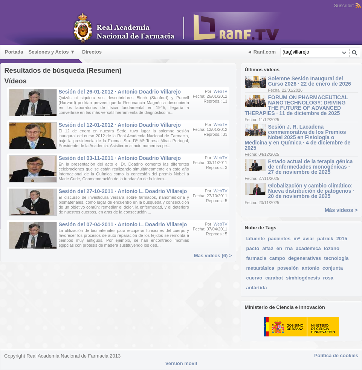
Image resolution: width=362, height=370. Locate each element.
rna (289, 248)
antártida (256, 287)
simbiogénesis (303, 278)
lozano (331, 248)
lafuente (255, 238)
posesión (288, 268)
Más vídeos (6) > (213, 255)
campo (277, 258)
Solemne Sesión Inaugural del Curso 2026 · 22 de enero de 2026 (309, 81)
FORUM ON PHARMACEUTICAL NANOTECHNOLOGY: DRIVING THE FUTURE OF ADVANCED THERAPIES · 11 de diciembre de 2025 (296, 105)
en (279, 248)
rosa (328, 278)
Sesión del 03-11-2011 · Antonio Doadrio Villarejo (120, 158)
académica (308, 248)
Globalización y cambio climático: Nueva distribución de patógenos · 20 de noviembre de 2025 (311, 191)
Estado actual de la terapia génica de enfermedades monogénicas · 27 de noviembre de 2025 (310, 166)
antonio (310, 268)
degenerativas (304, 258)
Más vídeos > (341, 210)
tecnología (336, 258)
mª (296, 238)
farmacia (256, 258)
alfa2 (267, 248)
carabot (274, 278)
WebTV (220, 91)
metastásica (260, 268)
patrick (325, 238)
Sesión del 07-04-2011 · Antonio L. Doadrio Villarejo (123, 224)
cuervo (254, 278)
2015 (341, 238)
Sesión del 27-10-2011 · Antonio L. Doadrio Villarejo (123, 191)
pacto (253, 248)
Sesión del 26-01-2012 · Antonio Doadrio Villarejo (120, 92)
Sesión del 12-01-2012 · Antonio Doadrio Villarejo (120, 125)
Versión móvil (181, 363)
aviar (308, 238)
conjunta (332, 268)
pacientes (279, 238)
